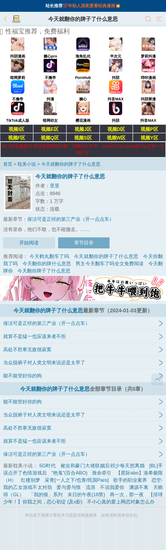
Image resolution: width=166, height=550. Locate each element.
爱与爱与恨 (68, 487)
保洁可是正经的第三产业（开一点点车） (70, 219)
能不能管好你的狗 (22, 375)
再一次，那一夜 (127, 494)
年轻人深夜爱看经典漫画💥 (94, 5)
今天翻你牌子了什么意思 (43, 271)
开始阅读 (29, 242)
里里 (54, 185)
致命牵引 (101, 473)
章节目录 (83, 242)
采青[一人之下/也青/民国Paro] (76, 480)
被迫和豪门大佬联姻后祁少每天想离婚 (103, 465)
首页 (7, 164)
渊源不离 (139, 487)
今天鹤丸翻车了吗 (49, 256)
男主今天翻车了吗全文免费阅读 (110, 263)
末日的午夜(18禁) (86, 494)
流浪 (90, 487)
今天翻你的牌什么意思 (46, 263)
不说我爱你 (112, 487)
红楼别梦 (30, 480)
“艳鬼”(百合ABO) (69, 473)
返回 (7, 19)
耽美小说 (27, 164)
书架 (16, 19)
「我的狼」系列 (46, 494)
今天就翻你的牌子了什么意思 (83, 19)
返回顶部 (157, 379)
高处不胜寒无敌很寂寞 (27, 349)
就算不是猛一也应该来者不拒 (34, 336)
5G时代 (47, 465)
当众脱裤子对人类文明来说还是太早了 (44, 362)
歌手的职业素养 (130, 480)
